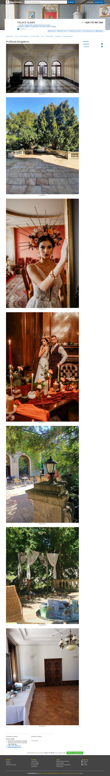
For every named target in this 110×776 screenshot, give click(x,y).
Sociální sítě (34, 766)
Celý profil (86, 41)
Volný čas (53, 26)
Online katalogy (35, 763)
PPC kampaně (34, 764)
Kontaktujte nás (88, 31)
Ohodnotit (52, 31)
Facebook (84, 761)
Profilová (93, 46)
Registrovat (99, 2)
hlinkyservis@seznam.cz (15, 747)
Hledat (71, 2)
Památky (35, 25)
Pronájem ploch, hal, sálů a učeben (40, 26)
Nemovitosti (42, 25)
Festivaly (26, 25)
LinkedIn (84, 764)
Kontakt (8, 761)
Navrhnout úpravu (75, 31)
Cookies (81, 773)
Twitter (84, 763)
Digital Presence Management (63, 764)
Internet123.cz (34, 761)
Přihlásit (90, 2)
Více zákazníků (59, 766)
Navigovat (99, 31)
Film (31, 25)
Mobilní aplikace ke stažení (62, 761)
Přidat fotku (62, 31)
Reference (8, 763)
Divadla (21, 25)
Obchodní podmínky (11, 764)
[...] (47, 2)
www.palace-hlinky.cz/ (14, 746)
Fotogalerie (93, 44)
